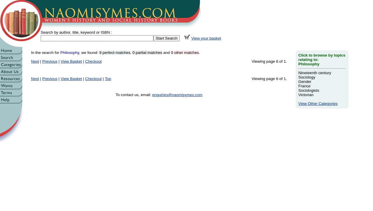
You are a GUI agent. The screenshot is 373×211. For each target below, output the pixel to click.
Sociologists (308, 90)
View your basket (206, 38)
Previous (49, 61)
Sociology (306, 77)
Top (108, 78)
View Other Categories (318, 103)
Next (35, 61)
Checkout (93, 61)
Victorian (306, 95)
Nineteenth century (314, 73)
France (304, 86)
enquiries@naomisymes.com (177, 95)
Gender (304, 81)
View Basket (71, 61)
